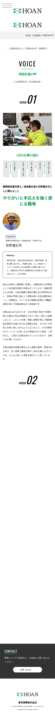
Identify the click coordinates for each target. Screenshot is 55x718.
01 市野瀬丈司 (21, 82)
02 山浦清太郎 (34, 82)
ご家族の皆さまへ (17, 48)
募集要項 (42, 48)
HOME (28, 35)
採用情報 (37, 35)
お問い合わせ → (27, 670)
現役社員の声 (31, 48)
